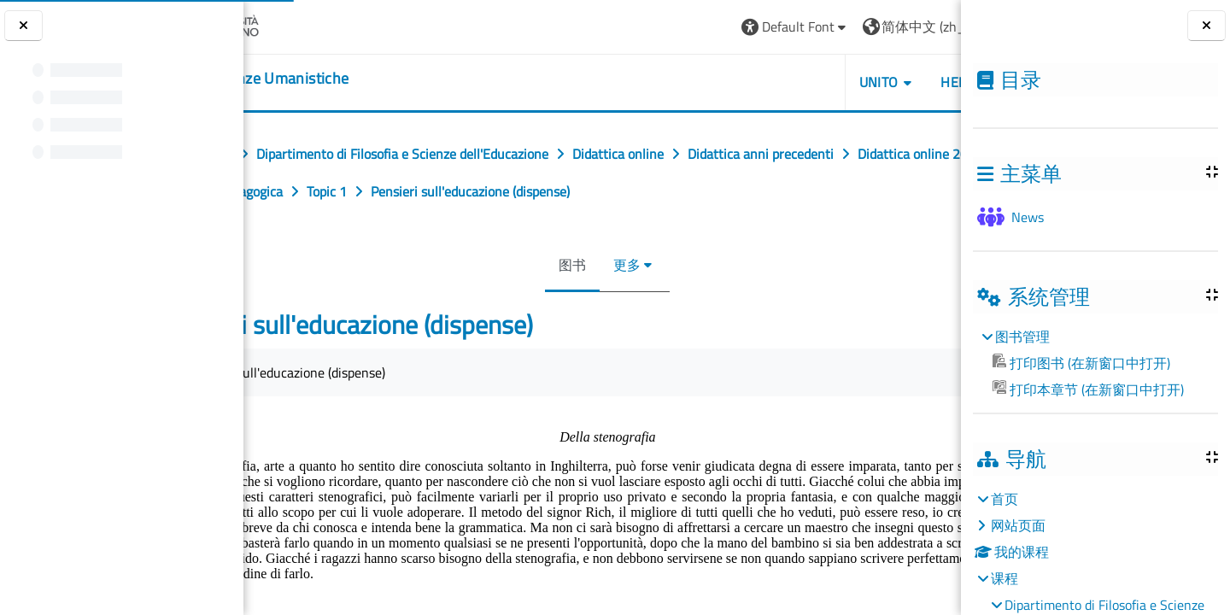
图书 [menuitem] (577, 265)
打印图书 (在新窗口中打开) (1081, 363)
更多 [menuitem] (632, 265)
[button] (832, 27)
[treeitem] (1095, 363)
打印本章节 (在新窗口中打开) (1088, 389)
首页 (1004, 499)
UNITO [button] (915, 82)
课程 (1004, 578)
